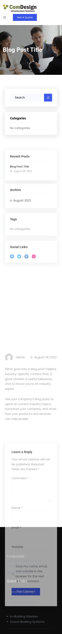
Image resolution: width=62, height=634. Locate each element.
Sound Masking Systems (27, 624)
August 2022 (22, 206)
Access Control (20, 601)
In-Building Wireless (24, 619)
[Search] (48, 99)
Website (17, 614)
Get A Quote (25, 17)
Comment (20, 545)
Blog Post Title (19, 174)
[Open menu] (5, 17)
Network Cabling (21, 596)
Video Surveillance (23, 606)
